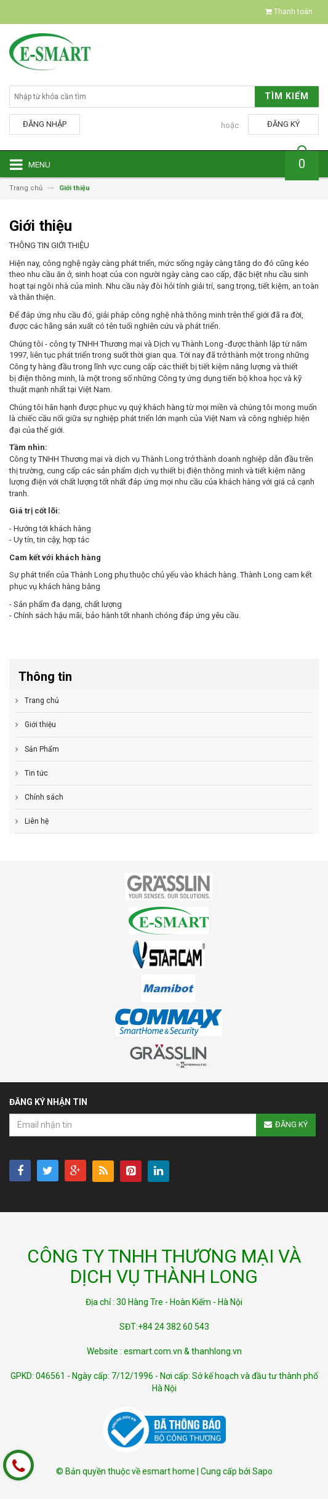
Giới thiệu (40, 724)
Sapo (262, 1471)
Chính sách (44, 797)
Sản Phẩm (42, 749)
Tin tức (36, 773)
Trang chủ (42, 700)
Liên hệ (37, 821)
